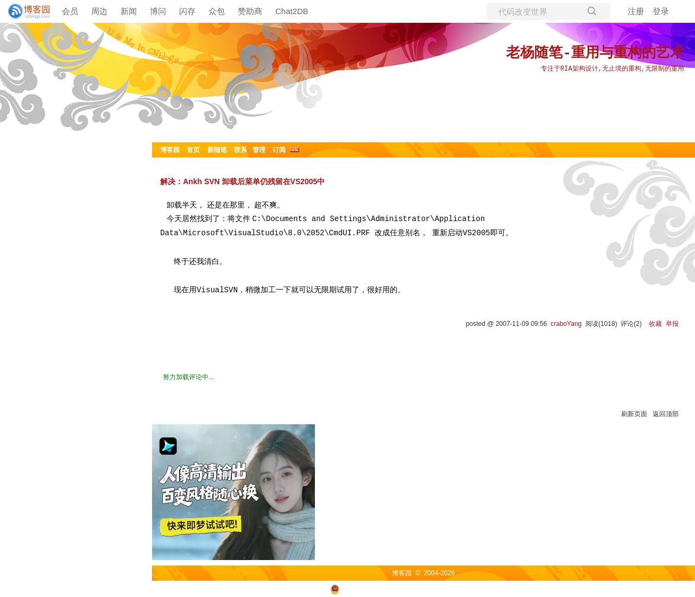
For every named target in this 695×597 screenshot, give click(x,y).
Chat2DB (291, 11)
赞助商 (250, 11)
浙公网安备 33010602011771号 (382, 589)
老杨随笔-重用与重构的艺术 (595, 53)
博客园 (170, 150)
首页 (193, 150)
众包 (216, 11)
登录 (661, 11)
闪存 (187, 11)
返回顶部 (666, 414)
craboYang (566, 324)
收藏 (655, 324)
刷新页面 (634, 414)
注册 (636, 11)
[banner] (24, 11)
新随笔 (217, 150)
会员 (70, 11)
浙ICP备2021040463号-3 (477, 589)
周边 (99, 11)
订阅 (279, 150)
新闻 (129, 11)
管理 (259, 150)
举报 (672, 324)
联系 (240, 150)
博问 (158, 11)
